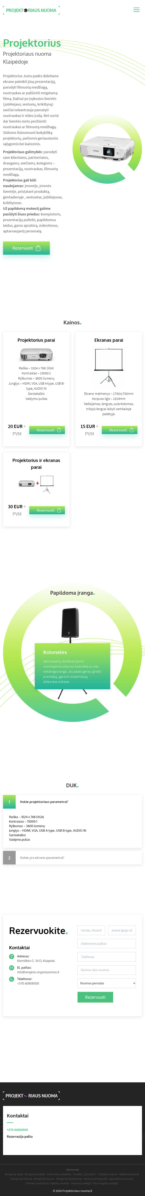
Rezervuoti (26, 248)
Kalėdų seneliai (59, 1183)
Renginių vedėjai (35, 1174)
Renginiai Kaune (44, 1179)
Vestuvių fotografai (96, 1179)
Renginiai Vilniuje (21, 1179)
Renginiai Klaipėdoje (69, 1179)
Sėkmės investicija (37, 1183)
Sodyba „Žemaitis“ (85, 1174)
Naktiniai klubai (129, 1174)
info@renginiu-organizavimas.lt (38, 972)
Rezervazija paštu (20, 1136)
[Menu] (137, 10)
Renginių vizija (14, 1174)
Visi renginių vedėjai (105, 1183)
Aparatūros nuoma (121, 1179)
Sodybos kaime (108, 1174)
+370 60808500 (28, 983)
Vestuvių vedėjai (81, 1183)
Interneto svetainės (59, 1174)
